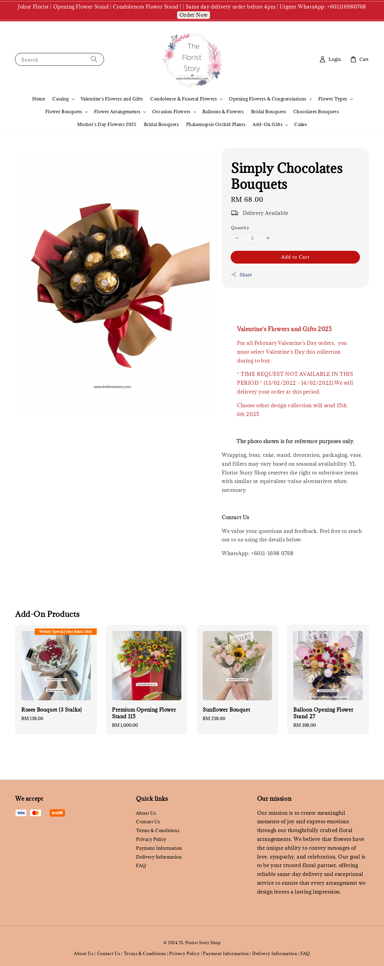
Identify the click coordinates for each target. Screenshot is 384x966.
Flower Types (332, 99)
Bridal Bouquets (268, 111)
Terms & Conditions (157, 830)
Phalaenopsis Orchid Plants (216, 124)
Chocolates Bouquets (316, 111)
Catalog (60, 99)
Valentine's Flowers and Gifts (112, 99)
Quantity (240, 227)
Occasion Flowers (171, 111)
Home (38, 99)
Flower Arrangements (117, 111)
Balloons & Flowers (223, 111)
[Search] (94, 59)
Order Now (194, 15)
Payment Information (159, 848)
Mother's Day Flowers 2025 (107, 124)
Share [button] (241, 275)
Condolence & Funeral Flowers (183, 99)
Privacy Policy (151, 839)
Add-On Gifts (267, 124)
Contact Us (148, 821)
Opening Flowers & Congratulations (267, 99)
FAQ (141, 865)
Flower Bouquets (63, 111)
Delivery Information (159, 857)
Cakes (300, 124)
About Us (146, 813)
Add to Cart (295, 257)
